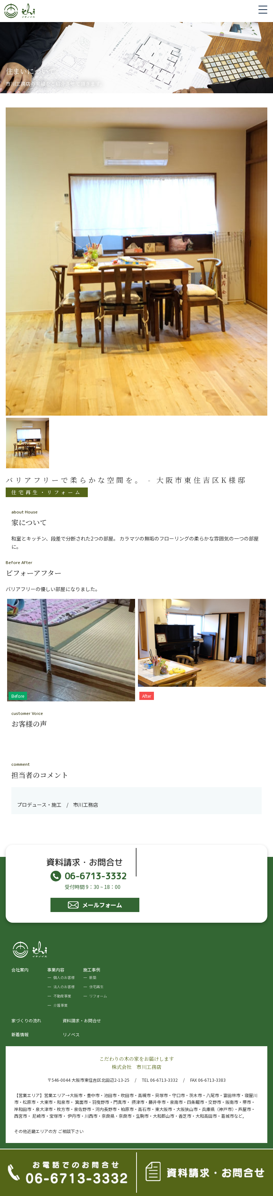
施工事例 (91, 969)
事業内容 (55, 969)
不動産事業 (62, 996)
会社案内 (19, 969)
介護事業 (60, 1005)
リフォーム (98, 996)
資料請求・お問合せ (82, 1020)
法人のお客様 (64, 986)
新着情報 (19, 1034)
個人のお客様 (64, 977)
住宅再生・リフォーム (46, 492)
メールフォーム (95, 905)
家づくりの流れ (26, 1020)
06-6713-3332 (88, 876)
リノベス (71, 1034)
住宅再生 (96, 986)
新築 (92, 977)
